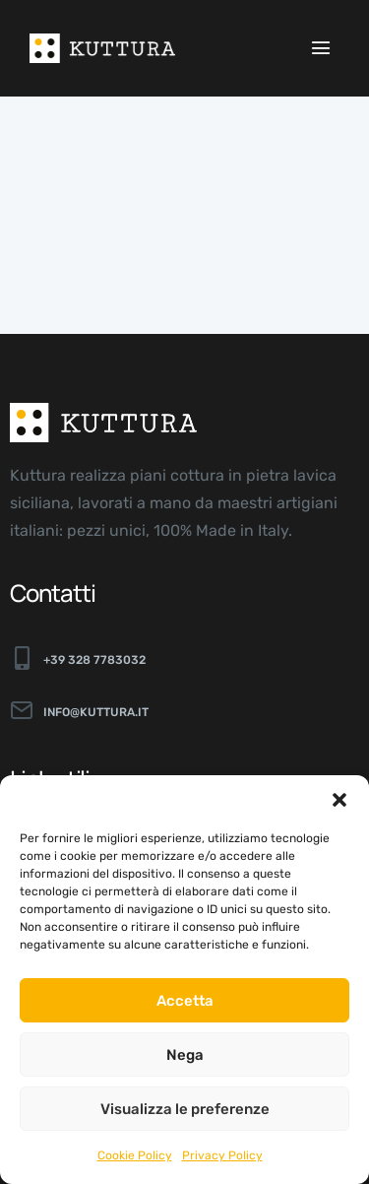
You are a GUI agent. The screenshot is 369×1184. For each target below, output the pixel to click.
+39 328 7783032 (94, 660)
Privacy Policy (222, 1155)
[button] (339, 800)
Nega (185, 1055)
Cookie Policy (134, 1155)
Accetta (185, 1001)
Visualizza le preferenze (185, 1109)
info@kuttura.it (96, 712)
